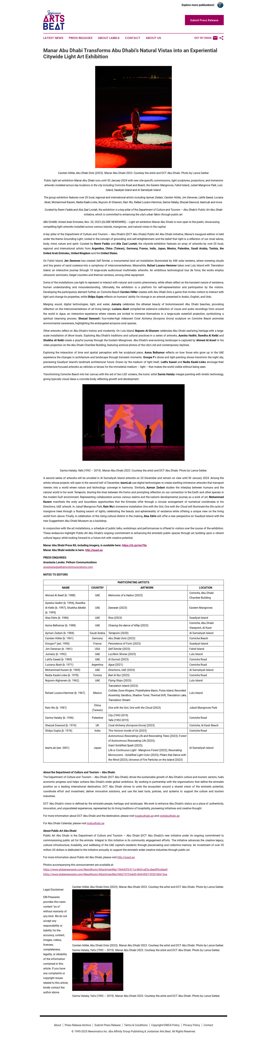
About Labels (109, 38)
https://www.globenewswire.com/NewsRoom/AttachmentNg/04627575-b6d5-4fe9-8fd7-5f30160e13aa (105, 874)
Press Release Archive (78, 1025)
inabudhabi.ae (95, 823)
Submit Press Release (108, 1025)
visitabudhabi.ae (169, 815)
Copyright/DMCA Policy (165, 1025)
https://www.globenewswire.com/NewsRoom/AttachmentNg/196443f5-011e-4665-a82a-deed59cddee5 (105, 869)
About (57, 1025)
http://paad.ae (126, 857)
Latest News (53, 38)
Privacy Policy (191, 1025)
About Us (153, 38)
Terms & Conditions (136, 1025)
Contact (132, 38)
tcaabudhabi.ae (144, 815)
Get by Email (206, 38)
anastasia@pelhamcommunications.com (68, 567)
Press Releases (80, 38)
